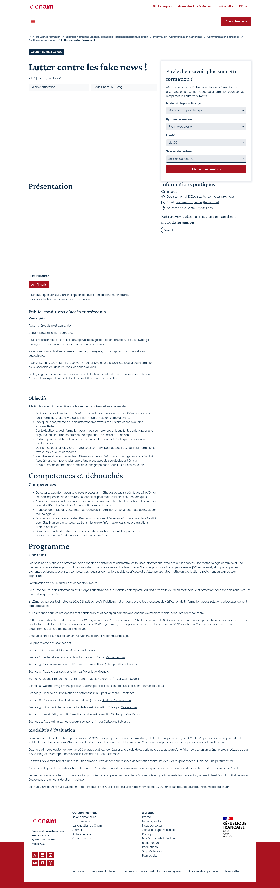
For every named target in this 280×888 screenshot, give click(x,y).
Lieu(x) (170, 135)
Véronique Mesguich (97, 671)
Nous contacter (152, 825)
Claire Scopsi (130, 678)
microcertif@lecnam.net (113, 295)
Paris (166, 230)
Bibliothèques (151, 842)
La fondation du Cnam (87, 825)
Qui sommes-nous (84, 812)
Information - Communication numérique (177, 36)
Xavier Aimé (129, 707)
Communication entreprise (223, 36)
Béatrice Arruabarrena (116, 700)
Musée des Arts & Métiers (159, 838)
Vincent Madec (128, 664)
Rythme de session (179, 119)
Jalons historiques (84, 817)
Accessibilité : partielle (203, 871)
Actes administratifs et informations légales (153, 871)
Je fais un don (81, 834)
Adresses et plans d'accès (159, 830)
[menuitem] (162, 6)
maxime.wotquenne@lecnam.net (197, 202)
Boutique (148, 834)
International (150, 847)
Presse (146, 817)
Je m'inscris (39, 284)
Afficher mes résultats (206, 169)
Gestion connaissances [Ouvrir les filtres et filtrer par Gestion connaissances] (46, 51)
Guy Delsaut (134, 714)
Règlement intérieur (104, 871)
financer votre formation (74, 299)
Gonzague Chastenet (120, 693)
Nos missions (81, 821)
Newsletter (232, 871)
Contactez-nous (236, 21)
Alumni (77, 830)
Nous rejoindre (151, 821)
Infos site (78, 871)
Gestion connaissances (42, 40)
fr (29, 36)
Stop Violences (152, 851)
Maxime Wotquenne (82, 650)
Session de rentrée (179, 151)
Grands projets (82, 838)
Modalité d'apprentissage (183, 103)
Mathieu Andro (115, 657)
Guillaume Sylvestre (117, 721)
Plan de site (149, 855)
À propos (148, 812)
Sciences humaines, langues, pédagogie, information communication (107, 36)
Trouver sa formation (48, 36)
